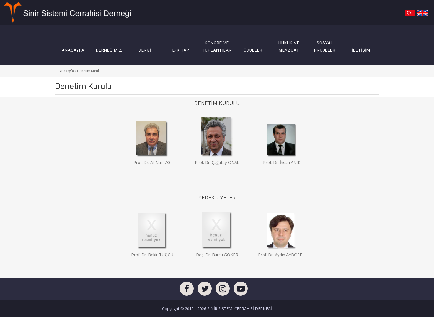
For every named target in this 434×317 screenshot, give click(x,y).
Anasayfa (66, 71)
